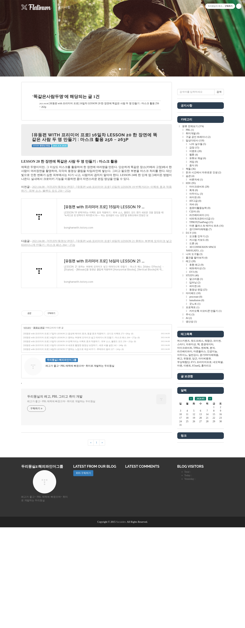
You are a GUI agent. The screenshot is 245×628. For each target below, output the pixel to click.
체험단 (208, 447)
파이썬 (194, 304)
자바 (193, 311)
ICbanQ (196, 472)
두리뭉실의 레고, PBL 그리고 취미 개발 (54, 446)
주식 (189, 421)
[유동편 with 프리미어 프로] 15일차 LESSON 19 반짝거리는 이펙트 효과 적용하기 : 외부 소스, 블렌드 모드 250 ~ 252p (78, 391)
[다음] (102, 492)
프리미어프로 (204, 468)
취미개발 (192, 240)
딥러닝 (194, 389)
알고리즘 (196, 385)
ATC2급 (195, 307)
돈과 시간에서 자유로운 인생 (203, 279)
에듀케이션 (197, 375)
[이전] (91, 492)
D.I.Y (190, 339)
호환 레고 (196, 371)
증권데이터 (207, 451)
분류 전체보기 (193, 233)
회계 (193, 296)
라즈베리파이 (199, 321)
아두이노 (196, 300)
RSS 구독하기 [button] (83, 573)
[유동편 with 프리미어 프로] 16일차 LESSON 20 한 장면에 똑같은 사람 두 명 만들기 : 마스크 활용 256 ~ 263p (94, 137)
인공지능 (212, 458)
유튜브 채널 (197, 264)
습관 (189, 282)
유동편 (187, 465)
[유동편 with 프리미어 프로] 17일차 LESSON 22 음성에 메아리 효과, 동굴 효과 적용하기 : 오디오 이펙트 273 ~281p (76, 383)
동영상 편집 (38, 377)
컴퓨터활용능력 (199, 314)
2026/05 (200, 505)
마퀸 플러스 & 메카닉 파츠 (206, 332)
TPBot (196, 454)
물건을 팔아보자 (196, 364)
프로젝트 (192, 414)
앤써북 (205, 454)
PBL (189, 236)
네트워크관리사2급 (201, 325)
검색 (219, 198)
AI (188, 424)
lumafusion (196, 407)
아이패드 (193, 399)
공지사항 (64, 7)
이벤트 (195, 257)
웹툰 (193, 261)
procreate (195, 403)
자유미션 (191, 451)
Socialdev (121, 622)
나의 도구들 (194, 360)
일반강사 (193, 461)
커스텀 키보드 (199, 346)
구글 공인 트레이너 (198, 243)
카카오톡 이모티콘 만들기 (205, 417)
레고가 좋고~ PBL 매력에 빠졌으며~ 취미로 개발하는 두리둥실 (61, 451)
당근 (194, 465)
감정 (194, 254)
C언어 (194, 318)
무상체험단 (183, 468)
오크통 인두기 (199, 343)
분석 (212, 454)
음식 (193, 272)
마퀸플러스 (199, 458)
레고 (190, 367)
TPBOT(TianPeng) (201, 328)
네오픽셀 (218, 468)
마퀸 (179, 472)
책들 (190, 275)
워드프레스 (197, 447)
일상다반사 (194, 247)
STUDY (27, 377)
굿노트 (194, 410)
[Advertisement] (96, 325)
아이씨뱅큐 (204, 465)
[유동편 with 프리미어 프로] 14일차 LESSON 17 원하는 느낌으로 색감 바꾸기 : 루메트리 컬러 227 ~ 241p (72, 399)
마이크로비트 (199, 293)
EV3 (193, 378)
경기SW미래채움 (200, 336)
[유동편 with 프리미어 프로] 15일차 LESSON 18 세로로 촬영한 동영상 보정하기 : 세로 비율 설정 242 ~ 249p (73, 395)
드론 (193, 350)
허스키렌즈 (183, 447)
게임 (193, 268)
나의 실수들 (197, 250)
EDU (190, 289)
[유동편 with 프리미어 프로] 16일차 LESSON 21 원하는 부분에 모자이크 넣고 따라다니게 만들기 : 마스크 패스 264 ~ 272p (80, 387)
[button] (18, 38)
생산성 (191, 428)
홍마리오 (206, 472)
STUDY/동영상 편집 (41, 146)
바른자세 (196, 286)
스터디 (181, 451)
